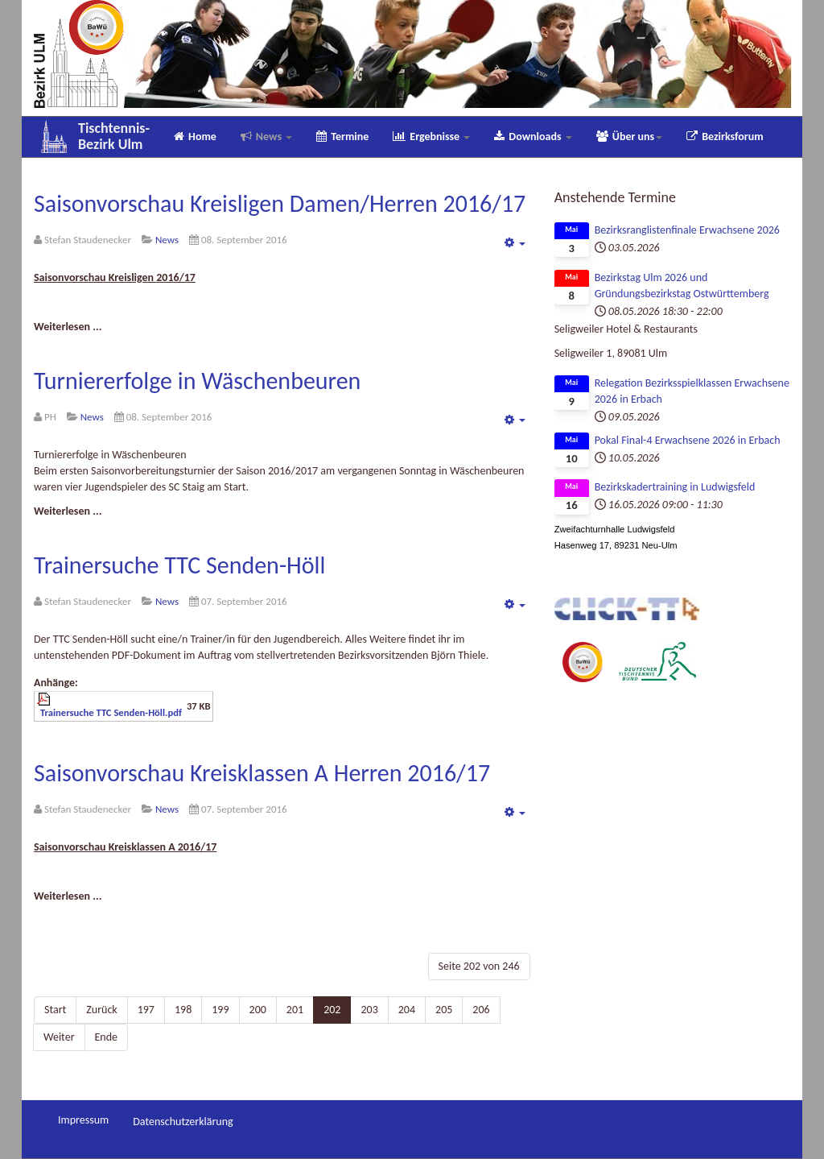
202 (331, 1009)
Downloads (532, 136)
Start (55, 1009)
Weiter (59, 1037)
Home (195, 136)
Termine (342, 136)
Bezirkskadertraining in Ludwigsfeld (675, 487)
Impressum (83, 1120)
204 (406, 1009)
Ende (106, 1037)
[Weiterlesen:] (67, 327)
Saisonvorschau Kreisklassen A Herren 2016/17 (262, 773)
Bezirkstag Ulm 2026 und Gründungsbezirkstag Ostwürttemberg (682, 285)
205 (443, 1009)
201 (294, 1009)
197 (146, 1009)
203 (368, 1009)
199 (220, 1009)
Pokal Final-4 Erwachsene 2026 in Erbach (688, 440)
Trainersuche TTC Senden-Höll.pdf (111, 712)
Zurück (101, 1009)
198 (183, 1009)
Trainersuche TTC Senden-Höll (179, 565)
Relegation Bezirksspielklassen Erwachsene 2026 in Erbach (692, 391)
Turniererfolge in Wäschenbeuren (197, 380)
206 (480, 1009)
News (266, 136)
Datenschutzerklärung (183, 1121)
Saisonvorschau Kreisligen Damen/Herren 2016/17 (279, 203)
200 (257, 1009)
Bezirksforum (724, 136)
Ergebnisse (431, 136)
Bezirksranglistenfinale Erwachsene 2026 (687, 230)
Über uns (629, 136)
